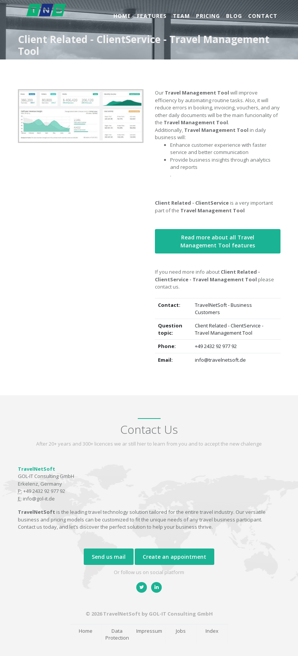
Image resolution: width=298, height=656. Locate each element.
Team (181, 15)
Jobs (181, 630)
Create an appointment (174, 556)
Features (152, 15)
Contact (262, 15)
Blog (234, 15)
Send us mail (109, 556)
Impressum (149, 630)
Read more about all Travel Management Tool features (217, 241)
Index (212, 630)
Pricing (208, 15)
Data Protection (117, 634)
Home (122, 15)
